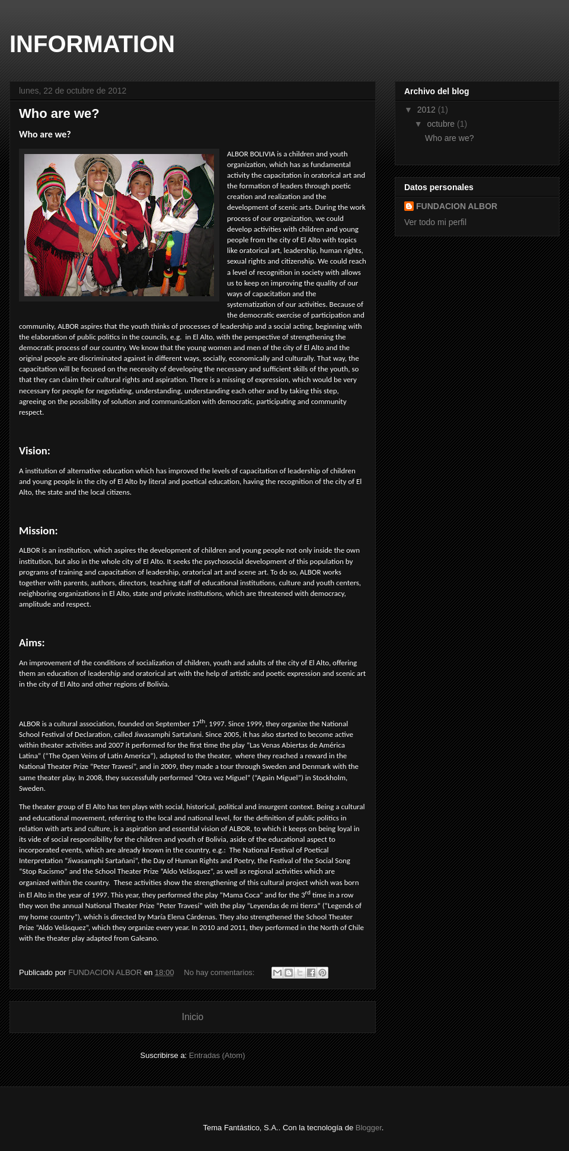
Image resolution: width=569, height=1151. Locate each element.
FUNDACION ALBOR (456, 206)
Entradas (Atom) (217, 1055)
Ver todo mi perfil (435, 222)
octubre (442, 124)
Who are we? (59, 113)
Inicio (192, 1017)
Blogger (369, 1127)
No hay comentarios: (220, 972)
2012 (427, 109)
